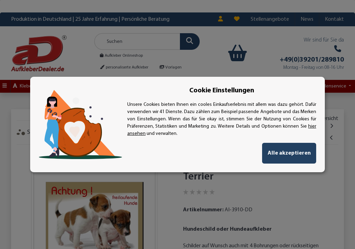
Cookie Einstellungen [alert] (221, 90)
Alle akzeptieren (289, 153)
